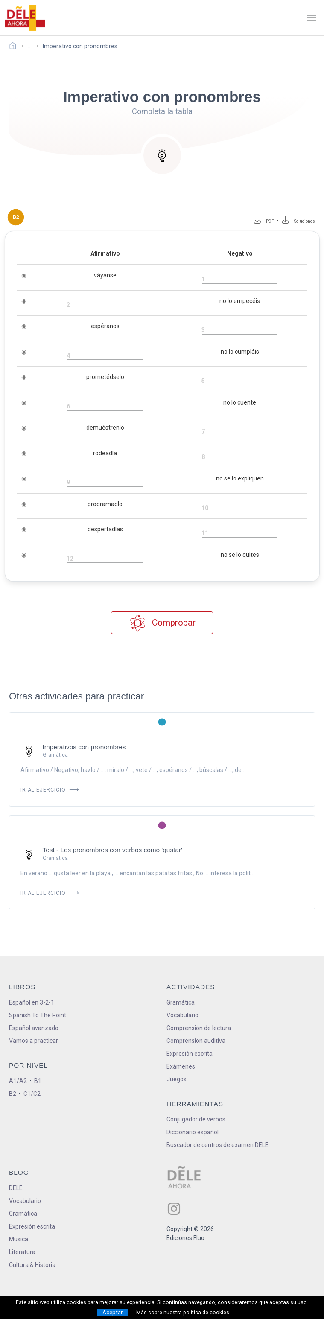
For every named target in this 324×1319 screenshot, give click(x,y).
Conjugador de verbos (195, 1119)
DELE (16, 1188)
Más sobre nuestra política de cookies (182, 1313)
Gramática (180, 1002)
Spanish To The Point (37, 1015)
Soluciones (305, 221)
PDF (268, 221)
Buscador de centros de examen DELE (217, 1144)
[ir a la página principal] (25, 18)
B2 (12, 1093)
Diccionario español (192, 1132)
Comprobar (162, 622)
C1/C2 (32, 1093)
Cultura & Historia (32, 1264)
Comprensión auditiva (195, 1040)
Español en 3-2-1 (31, 1002)
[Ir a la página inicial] (15, 47)
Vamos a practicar (33, 1040)
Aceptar (112, 1312)
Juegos (176, 1079)
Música (18, 1239)
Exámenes (180, 1066)
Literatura (22, 1252)
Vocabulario (182, 1015)
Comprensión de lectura (198, 1028)
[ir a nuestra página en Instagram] (173, 1208)
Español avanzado (33, 1028)
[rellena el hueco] (240, 280)
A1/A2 (18, 1080)
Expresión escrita (189, 1053)
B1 (37, 1080)
